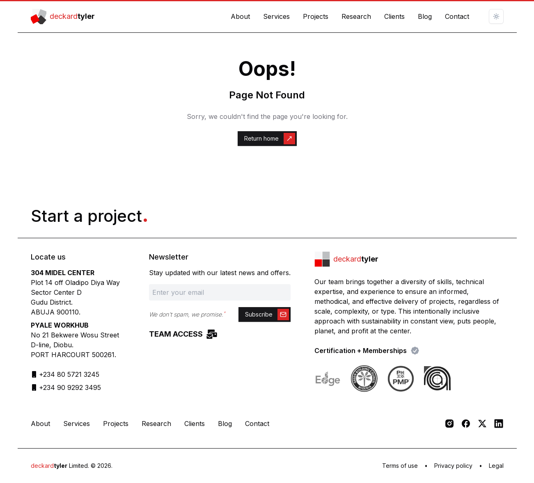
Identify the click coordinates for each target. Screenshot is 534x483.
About (240, 16)
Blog (425, 16)
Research (356, 16)
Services (276, 16)
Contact (457, 16)
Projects (315, 16)
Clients (394, 16)
